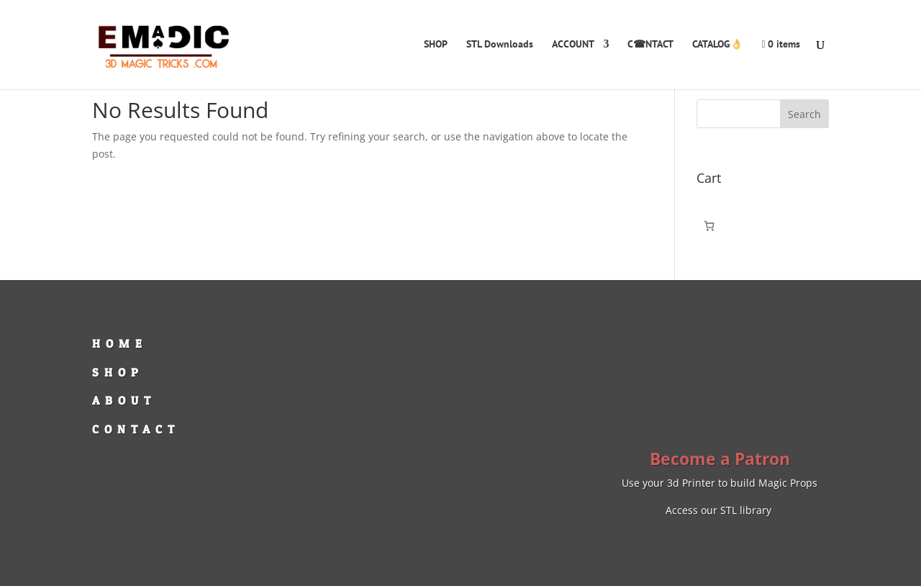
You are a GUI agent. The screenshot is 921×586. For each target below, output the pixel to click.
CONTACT (136, 429)
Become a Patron (720, 458)
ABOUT (124, 400)
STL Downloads (499, 44)
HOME (120, 343)
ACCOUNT (573, 44)
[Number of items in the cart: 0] (709, 225)
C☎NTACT (650, 44)
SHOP (436, 44)
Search (804, 114)
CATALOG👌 (717, 44)
